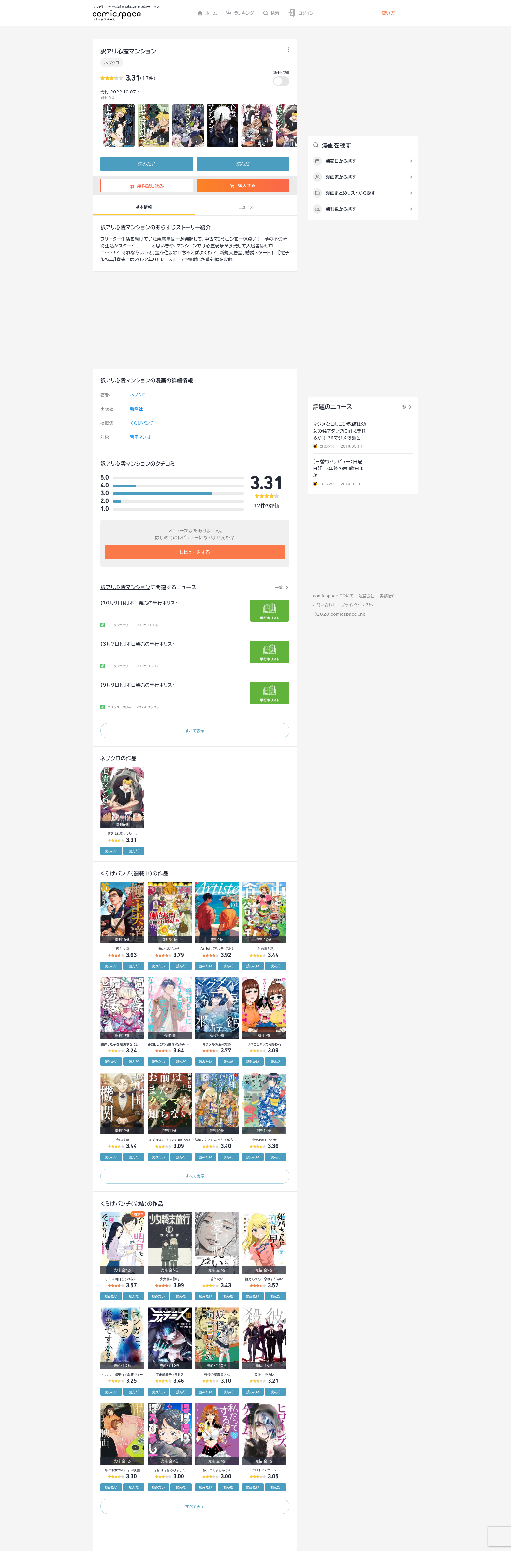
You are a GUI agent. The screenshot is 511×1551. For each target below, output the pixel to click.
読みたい (147, 164)
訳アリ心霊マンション (125, 227)
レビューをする (195, 552)
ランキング (240, 13)
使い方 (388, 13)
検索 (271, 13)
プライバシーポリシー (359, 605)
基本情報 (144, 207)
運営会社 (366, 596)
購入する (243, 185)
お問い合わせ (324, 605)
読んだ (243, 164)
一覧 (279, 587)
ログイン (301, 13)
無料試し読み (147, 186)
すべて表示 (194, 731)
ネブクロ (111, 63)
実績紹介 (387, 596)
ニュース (246, 207)
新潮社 (136, 409)
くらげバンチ (142, 423)
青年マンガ (140, 437)
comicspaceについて (333, 596)
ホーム (207, 13)
